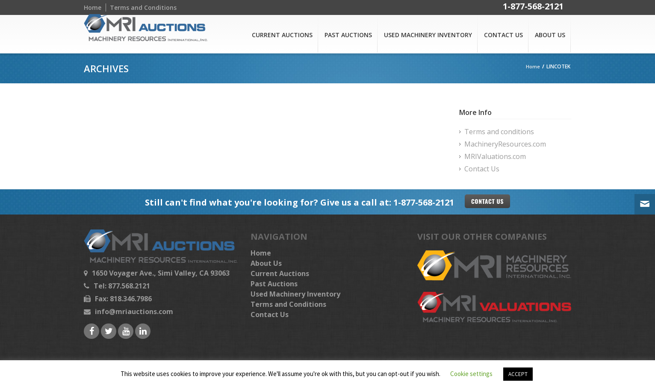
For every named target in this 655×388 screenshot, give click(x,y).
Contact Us (503, 35)
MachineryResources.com (505, 144)
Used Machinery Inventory (428, 35)
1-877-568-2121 (533, 7)
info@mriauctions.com (134, 311)
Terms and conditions (499, 131)
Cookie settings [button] (471, 374)
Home (92, 7)
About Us (550, 35)
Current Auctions (282, 35)
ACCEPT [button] (518, 374)
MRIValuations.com (495, 156)
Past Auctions (348, 35)
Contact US (487, 201)
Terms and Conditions (143, 7)
